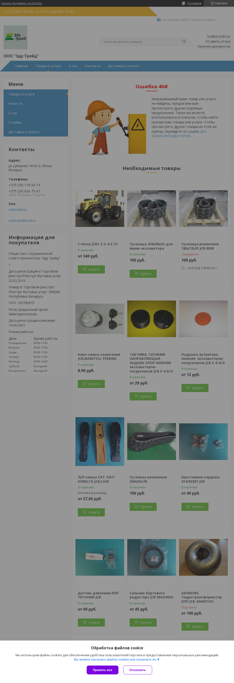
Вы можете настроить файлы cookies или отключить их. (115, 659)
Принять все (102, 670)
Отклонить (137, 670)
